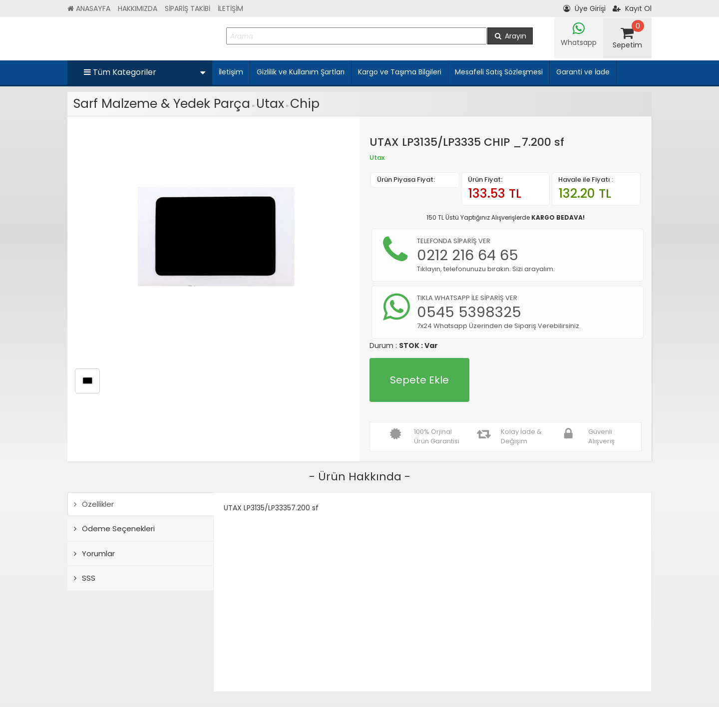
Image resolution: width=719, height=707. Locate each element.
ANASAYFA (88, 8)
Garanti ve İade (583, 72)
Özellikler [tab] (94, 504)
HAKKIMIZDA (137, 8)
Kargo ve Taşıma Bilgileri (399, 72)
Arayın (510, 36)
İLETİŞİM (230, 8)
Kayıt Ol (632, 8)
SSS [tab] (84, 578)
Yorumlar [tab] (94, 553)
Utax (270, 103)
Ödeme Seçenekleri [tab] (114, 528)
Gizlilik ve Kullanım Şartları (301, 72)
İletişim (231, 72)
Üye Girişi (584, 8)
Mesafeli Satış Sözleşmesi (499, 72)
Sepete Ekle (419, 380)
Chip (305, 103)
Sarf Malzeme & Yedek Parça (161, 103)
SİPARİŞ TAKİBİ (187, 8)
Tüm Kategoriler (144, 72)
